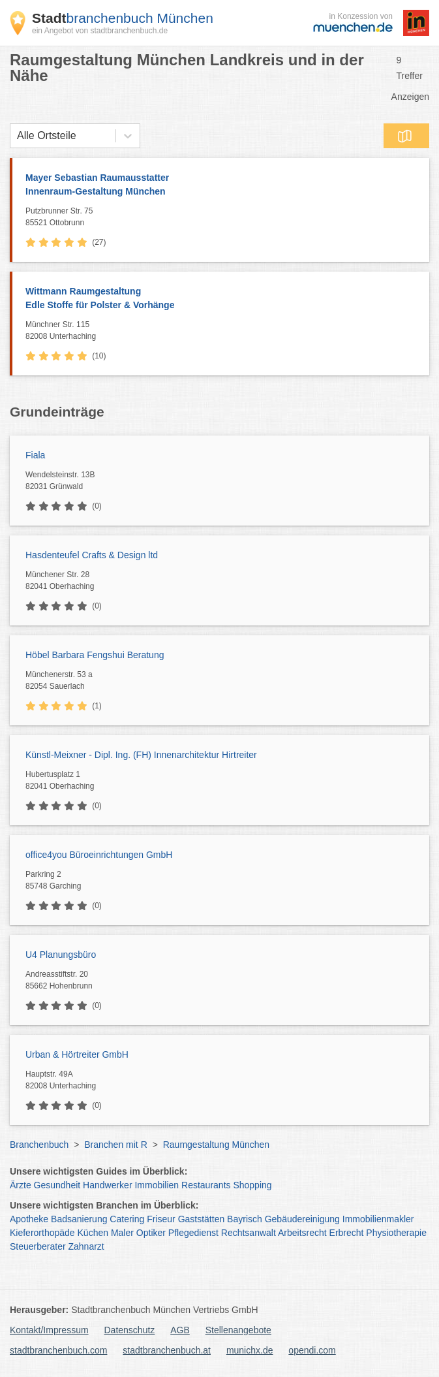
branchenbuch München (122, 17)
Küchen (93, 1232)
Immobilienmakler (378, 1219)
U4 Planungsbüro (60, 954)
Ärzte (20, 1185)
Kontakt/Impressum (49, 1330)
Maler (122, 1232)
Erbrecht (346, 1232)
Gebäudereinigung (302, 1219)
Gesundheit (57, 1185)
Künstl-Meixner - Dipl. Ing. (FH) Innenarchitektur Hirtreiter (141, 755)
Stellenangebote (238, 1330)
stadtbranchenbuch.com (58, 1350)
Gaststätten (201, 1219)
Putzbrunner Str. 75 (224, 217)
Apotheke (29, 1219)
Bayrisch (244, 1219)
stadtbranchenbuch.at (167, 1350)
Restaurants (205, 1185)
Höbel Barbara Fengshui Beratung (94, 655)
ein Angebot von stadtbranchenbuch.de (100, 30)
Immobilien (156, 1185)
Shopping (252, 1185)
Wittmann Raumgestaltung (220, 299)
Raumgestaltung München (216, 1144)
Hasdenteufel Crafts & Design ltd (91, 555)
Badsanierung (79, 1219)
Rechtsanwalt (248, 1232)
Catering (127, 1219)
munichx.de (249, 1350)
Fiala (35, 455)
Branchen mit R (115, 1144)
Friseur (161, 1219)
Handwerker (107, 1185)
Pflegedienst (193, 1232)
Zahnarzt (86, 1246)
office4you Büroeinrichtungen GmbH (98, 854)
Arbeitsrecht (302, 1232)
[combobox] (17, 136)
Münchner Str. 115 (224, 331)
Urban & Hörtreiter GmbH (77, 1054)
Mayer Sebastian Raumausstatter (220, 185)
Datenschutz (129, 1330)
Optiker (151, 1232)
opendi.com (311, 1350)
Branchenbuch (39, 1144)
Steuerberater (38, 1246)
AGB (180, 1330)
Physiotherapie (396, 1232)
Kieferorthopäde (42, 1232)
